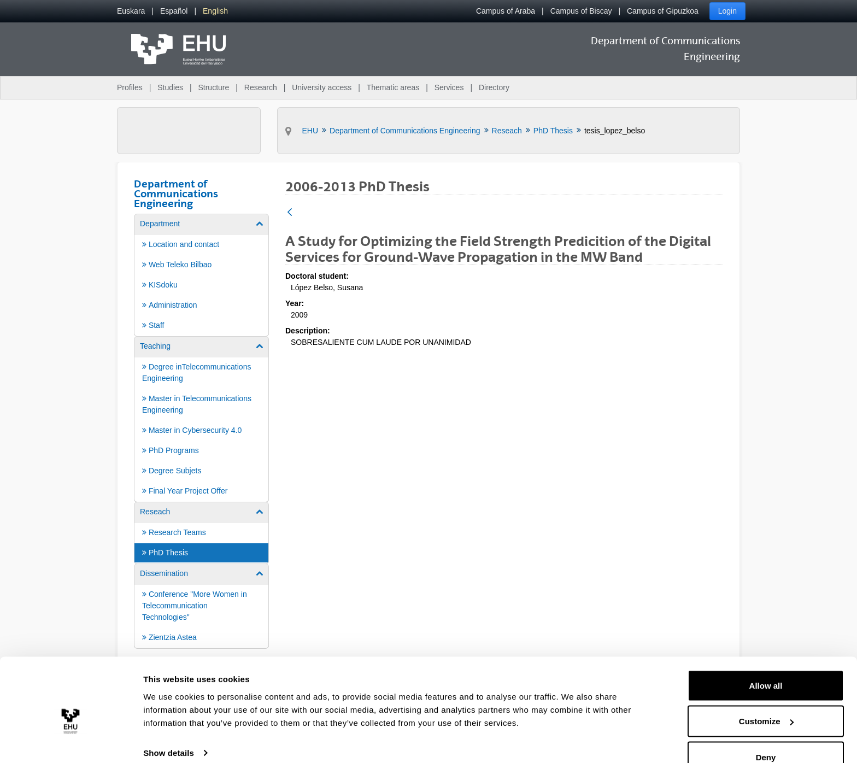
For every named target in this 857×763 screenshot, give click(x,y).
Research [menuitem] (260, 87)
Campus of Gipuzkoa (662, 11)
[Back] (289, 212)
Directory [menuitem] (494, 87)
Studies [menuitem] (170, 87)
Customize (766, 698)
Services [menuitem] (449, 87)
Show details (168, 729)
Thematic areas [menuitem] (393, 87)
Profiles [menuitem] (130, 87)
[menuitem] (130, 11)
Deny (766, 733)
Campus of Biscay (581, 11)
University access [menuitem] (321, 87)
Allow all (766, 662)
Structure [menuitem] (213, 87)
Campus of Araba (505, 11)
